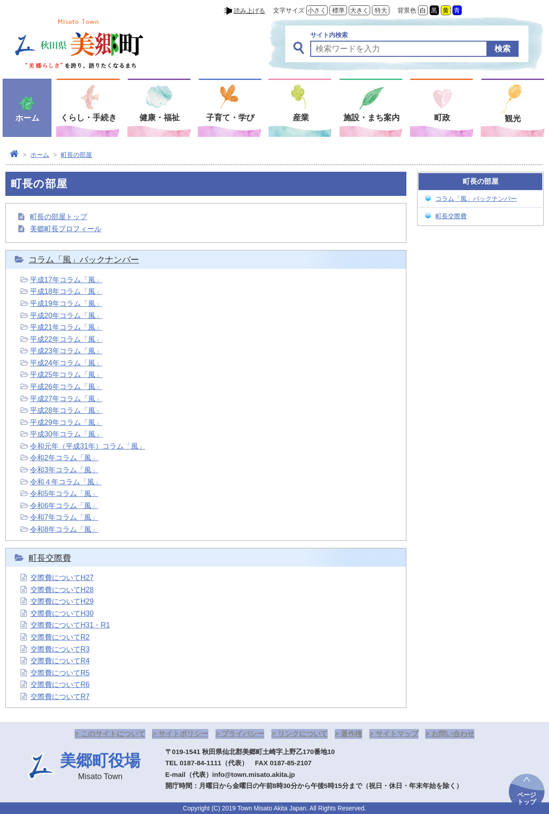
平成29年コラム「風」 (66, 422)
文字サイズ (288, 10)
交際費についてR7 (59, 696)
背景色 (406, 10)
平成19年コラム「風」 (66, 303)
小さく (317, 10)
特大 (381, 10)
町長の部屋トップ (58, 216)
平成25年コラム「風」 (66, 374)
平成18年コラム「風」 (66, 291)
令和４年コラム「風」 (65, 482)
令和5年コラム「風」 (64, 493)
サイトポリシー (183, 734)
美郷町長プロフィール (65, 229)
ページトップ (526, 798)
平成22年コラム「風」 (66, 339)
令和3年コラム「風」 (64, 470)
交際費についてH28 (61, 590)
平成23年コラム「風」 (66, 351)
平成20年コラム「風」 (66, 315)
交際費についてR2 (59, 637)
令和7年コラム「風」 (64, 517)
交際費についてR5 (59, 673)
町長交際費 (50, 558)
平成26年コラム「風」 (66, 386)
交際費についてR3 (59, 649)
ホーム (39, 154)
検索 (502, 48)
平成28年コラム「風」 (66, 410)
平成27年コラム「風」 (66, 399)
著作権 (351, 734)
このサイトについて (113, 734)
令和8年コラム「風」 (64, 529)
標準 (338, 10)
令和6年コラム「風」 (64, 505)
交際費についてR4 (59, 661)
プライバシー (242, 734)
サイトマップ (397, 734)
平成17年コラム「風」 (66, 280)
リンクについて (303, 734)
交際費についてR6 (59, 684)
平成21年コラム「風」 (66, 327)
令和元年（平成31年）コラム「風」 (87, 446)
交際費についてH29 (61, 601)
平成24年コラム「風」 (66, 363)
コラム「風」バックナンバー (84, 259)
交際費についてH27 (61, 577)
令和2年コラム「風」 (64, 458)
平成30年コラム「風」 (66, 434)
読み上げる (249, 10)
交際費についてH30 (61, 613)
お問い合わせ (452, 734)
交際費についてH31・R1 (70, 625)
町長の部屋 (76, 154)
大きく (359, 10)
